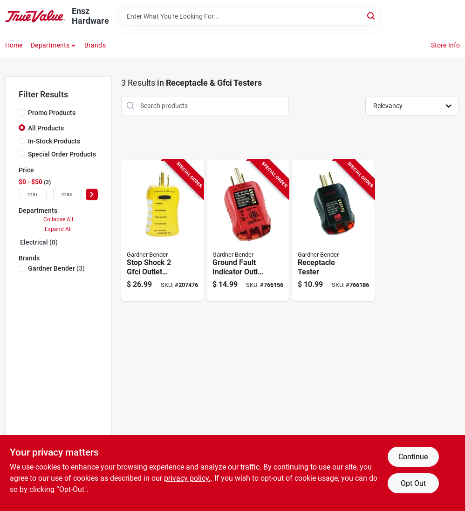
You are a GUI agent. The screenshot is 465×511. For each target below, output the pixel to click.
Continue (413, 456)
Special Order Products (62, 154)
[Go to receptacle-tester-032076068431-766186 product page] (333, 231)
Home (14, 45)
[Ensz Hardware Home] (35, 16)
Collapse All (58, 219)
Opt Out (413, 483)
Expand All (58, 229)
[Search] (371, 15)
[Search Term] (249, 16)
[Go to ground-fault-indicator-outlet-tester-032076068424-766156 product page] (248, 231)
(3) (56, 268)
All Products (46, 128)
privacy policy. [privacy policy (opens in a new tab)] (187, 478)
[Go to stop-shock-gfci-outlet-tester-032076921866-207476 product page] (162, 231)
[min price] (33, 194)
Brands (95, 45)
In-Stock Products (54, 141)
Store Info (445, 45)
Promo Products (51, 112)
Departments (50, 45)
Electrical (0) (39, 242)
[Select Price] (92, 194)
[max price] (67, 194)
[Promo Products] (22, 112)
